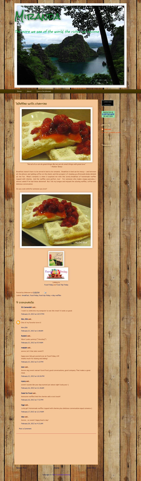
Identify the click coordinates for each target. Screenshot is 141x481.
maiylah (24, 348)
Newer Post (21, 467)
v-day (53, 295)
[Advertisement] (56, 449)
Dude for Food (26, 393)
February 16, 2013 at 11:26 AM (32, 388)
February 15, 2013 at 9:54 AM (32, 342)
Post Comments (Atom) (61, 474)
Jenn (22, 367)
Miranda (37, 16)
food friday (34, 295)
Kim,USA (24, 327)
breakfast (25, 295)
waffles (58, 295)
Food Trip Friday (62, 285)
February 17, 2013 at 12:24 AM (32, 412)
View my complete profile (111, 132)
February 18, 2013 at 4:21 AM (32, 423)
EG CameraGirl (26, 307)
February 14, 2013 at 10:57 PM (32, 314)
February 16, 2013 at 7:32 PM (32, 400)
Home (19, 91)
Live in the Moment (44, 91)
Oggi (22, 405)
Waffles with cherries (31, 104)
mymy (23, 381)
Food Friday (48, 285)
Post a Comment (25, 428)
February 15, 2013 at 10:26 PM (32, 376)
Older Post (91, 467)
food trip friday (44, 295)
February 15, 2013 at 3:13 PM (32, 362)
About (29, 91)
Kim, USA (24, 319)
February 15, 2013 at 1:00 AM (32, 331)
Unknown (107, 129)
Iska (22, 417)
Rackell (24, 336)
